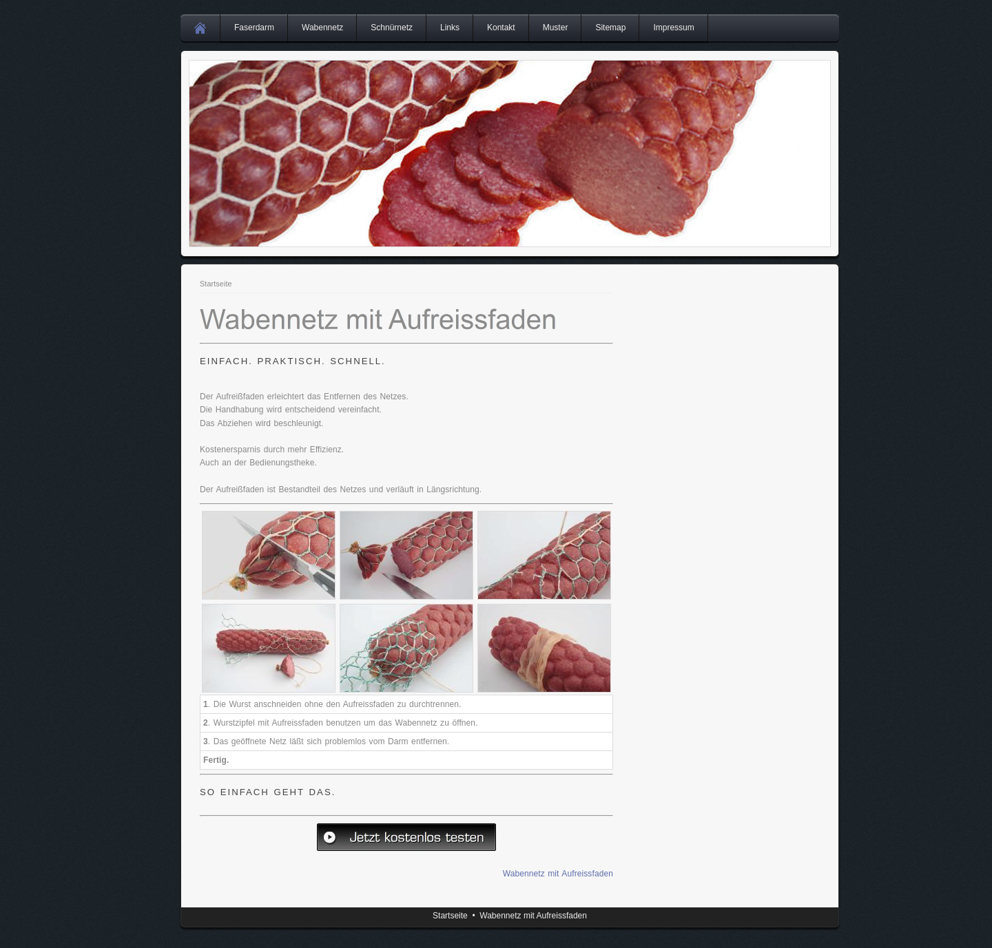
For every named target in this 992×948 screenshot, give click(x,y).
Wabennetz (322, 27)
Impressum (673, 27)
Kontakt (501, 27)
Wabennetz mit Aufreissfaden (558, 873)
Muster (555, 27)
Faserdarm (254, 27)
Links (449, 27)
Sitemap (610, 27)
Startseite (216, 284)
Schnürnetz (392, 27)
